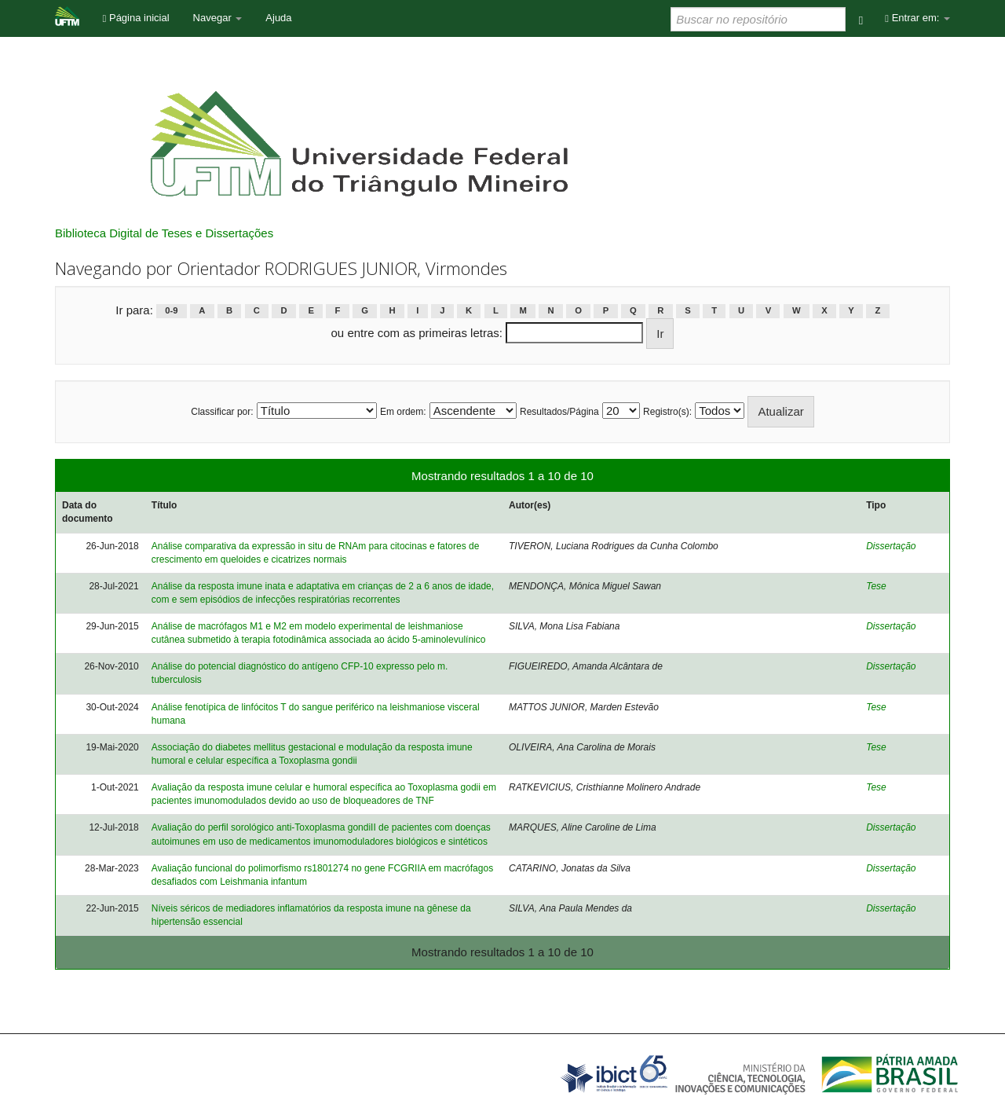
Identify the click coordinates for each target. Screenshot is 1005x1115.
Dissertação (890, 546)
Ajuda (278, 18)
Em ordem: (403, 411)
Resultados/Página (559, 411)
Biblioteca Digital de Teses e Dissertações (164, 233)
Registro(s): (667, 411)
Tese (876, 586)
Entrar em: (917, 18)
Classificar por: (222, 411)
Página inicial (136, 18)
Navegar (218, 18)
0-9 (171, 311)
